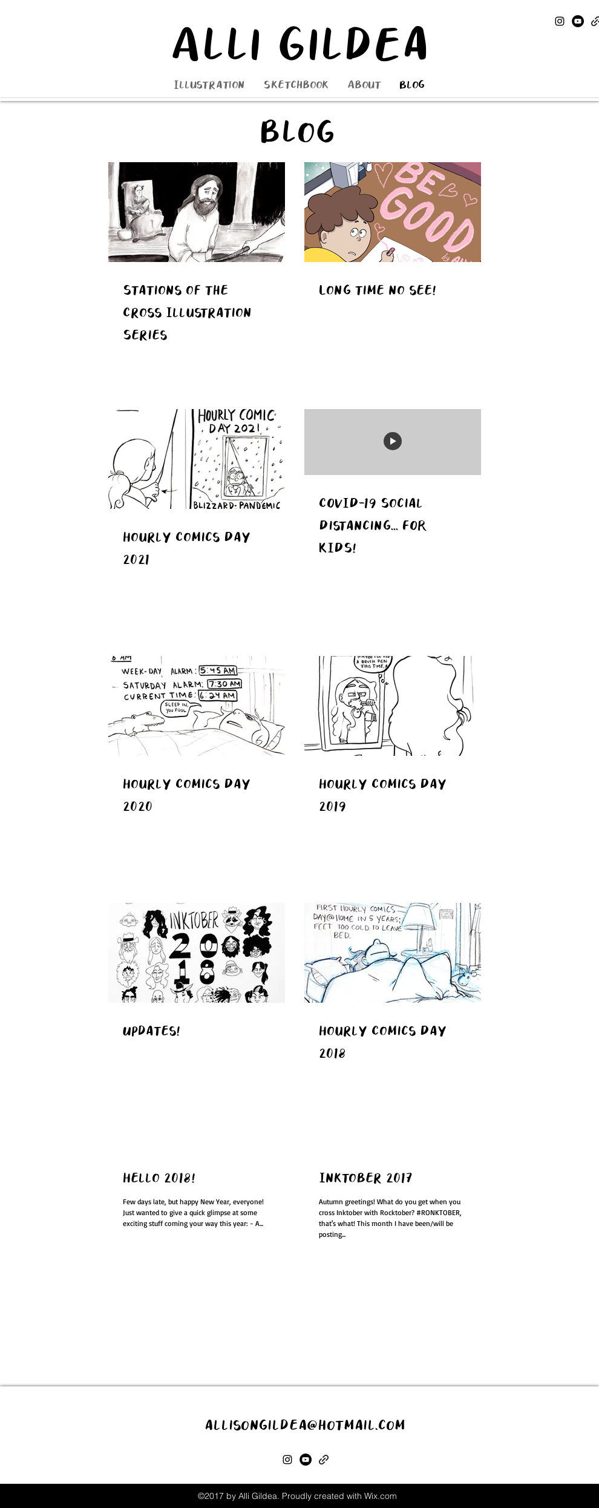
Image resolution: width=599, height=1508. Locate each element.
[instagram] (560, 21)
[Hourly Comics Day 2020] (196, 706)
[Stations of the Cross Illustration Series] (196, 212)
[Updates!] (196, 953)
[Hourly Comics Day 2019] (392, 706)
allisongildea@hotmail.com (305, 1425)
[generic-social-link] (324, 1460)
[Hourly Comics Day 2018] (392, 953)
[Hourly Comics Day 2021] (196, 459)
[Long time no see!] (392, 212)
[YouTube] (578, 21)
